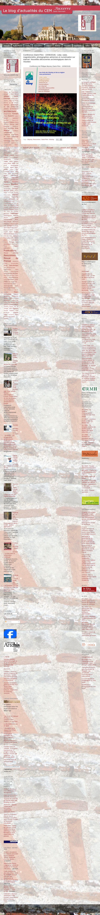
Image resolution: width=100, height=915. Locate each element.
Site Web (67, 46)
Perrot (5, 238)
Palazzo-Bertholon (9, 234)
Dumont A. (7, 669)
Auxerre (11, 116)
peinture (15, 236)
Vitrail (16, 314)
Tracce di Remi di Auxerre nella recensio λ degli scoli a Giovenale (89, 123)
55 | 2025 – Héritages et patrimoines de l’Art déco (89, 618)
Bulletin (57, 46)
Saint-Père (44, 139)
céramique (6, 147)
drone (5, 165)
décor (10, 161)
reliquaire (15, 253)
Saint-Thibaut (7, 289)
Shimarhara (7, 300)
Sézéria (16, 298)
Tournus (6, 310)
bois (17, 124)
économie (6, 167)
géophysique (7, 188)
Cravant (16, 159)
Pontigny (11, 242)
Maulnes (15, 215)
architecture (10, 111)
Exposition (15, 177)
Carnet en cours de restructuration (10, 760)
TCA (5, 304)
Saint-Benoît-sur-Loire (9, 267)
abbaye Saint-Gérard (11, 94)
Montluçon (15, 221)
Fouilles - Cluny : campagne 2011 (15, 331)
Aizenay (6, 102)
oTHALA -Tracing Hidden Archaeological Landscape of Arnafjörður (89, 577)
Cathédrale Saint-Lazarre (11, 142)
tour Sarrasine (13, 308)
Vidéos (48, 46)
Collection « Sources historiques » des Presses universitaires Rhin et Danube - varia (11, 897)
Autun (5, 116)
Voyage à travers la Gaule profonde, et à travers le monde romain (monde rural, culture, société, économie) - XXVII (88, 286)
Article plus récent (31, 147)
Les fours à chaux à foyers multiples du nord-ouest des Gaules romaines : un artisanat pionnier (88, 328)
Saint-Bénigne (13, 265)
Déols (9, 163)
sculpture (7, 296)
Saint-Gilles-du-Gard (9, 275)
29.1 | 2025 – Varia (88, 167)
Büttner (6, 130)
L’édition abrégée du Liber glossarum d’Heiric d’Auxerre (88, 116)
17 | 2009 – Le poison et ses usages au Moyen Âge (89, 420)
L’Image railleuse (87, 657)
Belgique (12, 122)
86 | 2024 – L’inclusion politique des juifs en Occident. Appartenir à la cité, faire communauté (89, 484)
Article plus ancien (68, 147)
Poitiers (6, 242)
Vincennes (11, 314)
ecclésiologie (14, 165)
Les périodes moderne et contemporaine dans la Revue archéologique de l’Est (89, 224)
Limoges (6, 207)
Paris (10, 236)
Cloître (16, 153)
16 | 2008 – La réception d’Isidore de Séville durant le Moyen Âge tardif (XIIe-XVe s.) (89, 428)
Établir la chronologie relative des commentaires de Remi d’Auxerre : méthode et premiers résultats (88, 107)
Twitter (87, 46)
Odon (16, 229)
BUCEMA (11, 128)
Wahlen (6, 318)
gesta (11, 190)
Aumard (15, 114)
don (17, 163)
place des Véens (12, 238)
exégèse (6, 177)
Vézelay (51, 139)
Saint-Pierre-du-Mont (10, 284)
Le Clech (14, 203)
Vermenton (6, 312)
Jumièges (12, 199)
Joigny (5, 199)
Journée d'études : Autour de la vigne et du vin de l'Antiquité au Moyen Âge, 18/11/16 (10, 663)
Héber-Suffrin (7, 195)
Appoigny (6, 104)
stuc (17, 302)
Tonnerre (6, 306)
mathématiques (8, 215)
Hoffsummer (7, 197)
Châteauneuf (15, 151)
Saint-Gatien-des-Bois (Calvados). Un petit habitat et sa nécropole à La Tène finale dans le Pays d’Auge (89, 338)
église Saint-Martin (13, 173)
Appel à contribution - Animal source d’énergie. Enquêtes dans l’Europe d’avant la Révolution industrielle (11, 819)
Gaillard (16, 186)
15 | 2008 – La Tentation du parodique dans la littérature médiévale (88, 437)
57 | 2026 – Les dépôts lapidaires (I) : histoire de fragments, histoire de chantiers (89, 601)
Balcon (6, 118)
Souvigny (13, 302)
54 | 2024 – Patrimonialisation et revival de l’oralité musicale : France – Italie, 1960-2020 (88, 626)
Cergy (11, 147)
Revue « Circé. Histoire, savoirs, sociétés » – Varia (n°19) (9, 888)
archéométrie (14, 109)
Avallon (16, 116)
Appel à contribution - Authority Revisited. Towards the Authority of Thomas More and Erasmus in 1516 (11, 798)
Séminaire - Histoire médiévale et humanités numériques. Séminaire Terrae (10, 808)
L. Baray (6, 657)
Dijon (13, 163)
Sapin (16, 292)
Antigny (16, 102)
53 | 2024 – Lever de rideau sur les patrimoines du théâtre (89, 633)
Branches (6, 126)
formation (15, 182)
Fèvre (5, 179)
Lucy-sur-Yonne (13, 207)
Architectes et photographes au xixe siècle (89, 686)
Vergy (16, 310)
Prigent (16, 246)
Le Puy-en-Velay (13, 205)
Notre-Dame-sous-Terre (11, 227)
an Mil (11, 102)
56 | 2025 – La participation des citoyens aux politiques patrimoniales (87, 610)
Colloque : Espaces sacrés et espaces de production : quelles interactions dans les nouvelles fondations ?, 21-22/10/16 (11, 676)
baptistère (15, 118)
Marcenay (6, 213)
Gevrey (16, 190)
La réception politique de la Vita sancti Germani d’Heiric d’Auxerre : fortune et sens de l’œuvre (88, 85)
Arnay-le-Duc (7, 114)
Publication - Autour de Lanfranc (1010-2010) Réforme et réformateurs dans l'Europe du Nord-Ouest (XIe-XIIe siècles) (10, 831)
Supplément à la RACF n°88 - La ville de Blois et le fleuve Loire (88, 276)
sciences (16, 294)
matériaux (14, 213)
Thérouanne (10, 304)
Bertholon (6, 124)
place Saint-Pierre (11, 240)
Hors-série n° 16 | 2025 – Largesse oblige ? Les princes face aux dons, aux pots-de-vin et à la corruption (88, 158)
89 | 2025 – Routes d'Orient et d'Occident (89, 467)
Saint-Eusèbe (7, 269)
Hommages (85, 271)
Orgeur (11, 231)
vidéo (5, 314)
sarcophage (7, 294)
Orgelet (6, 231)
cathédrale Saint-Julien (11, 141)
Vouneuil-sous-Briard (9, 316)
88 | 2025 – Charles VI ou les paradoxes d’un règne (89, 472)
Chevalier (7, 153)
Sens (11, 298)
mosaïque (6, 223)
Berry (16, 122)
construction (7, 159)
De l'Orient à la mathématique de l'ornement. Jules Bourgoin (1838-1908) (89, 662)
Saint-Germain (14, 271)
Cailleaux (16, 130)
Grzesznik (10, 192)
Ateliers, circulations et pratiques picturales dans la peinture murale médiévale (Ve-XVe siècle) (11, 855)
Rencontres (38, 46)
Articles (8, 622)
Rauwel (6, 253)
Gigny (5, 192)
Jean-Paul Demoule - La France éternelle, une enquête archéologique (88, 303)
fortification (7, 184)
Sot (9, 302)
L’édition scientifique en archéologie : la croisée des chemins (88, 211)
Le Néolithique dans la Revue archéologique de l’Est (89, 217)
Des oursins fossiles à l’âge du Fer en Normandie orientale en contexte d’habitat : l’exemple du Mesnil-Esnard (89, 377)
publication (7, 248)
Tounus (11, 306)
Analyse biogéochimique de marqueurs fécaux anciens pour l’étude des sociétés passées (89, 530)
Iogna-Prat (15, 197)
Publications (17, 46)
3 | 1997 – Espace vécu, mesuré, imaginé (87, 444)
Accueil (6, 46)
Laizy (9, 203)
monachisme (8, 219)
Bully (16, 128)
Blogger (53, 909)
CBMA (16, 145)
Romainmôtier (14, 263)
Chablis (16, 147)
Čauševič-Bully (7, 145)
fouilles (14, 184)
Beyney (30, 139)
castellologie (8, 132)
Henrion (15, 195)
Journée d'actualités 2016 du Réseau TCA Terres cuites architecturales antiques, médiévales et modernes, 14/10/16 (11, 688)
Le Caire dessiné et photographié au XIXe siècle (89, 680)
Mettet (16, 217)
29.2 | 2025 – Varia (88, 150)
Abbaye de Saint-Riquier (11, 92)
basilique (6, 120)
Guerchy (16, 192)
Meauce (6, 217)
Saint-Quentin (8, 286)
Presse (28, 46)
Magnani (11, 209)
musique (9, 226)
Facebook (77, 46)
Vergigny (11, 310)
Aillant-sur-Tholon (13, 100)
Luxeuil (6, 209)
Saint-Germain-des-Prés (11, 273)
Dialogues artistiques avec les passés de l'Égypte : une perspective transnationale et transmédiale (88, 672)
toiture (16, 304)
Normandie (15, 225)
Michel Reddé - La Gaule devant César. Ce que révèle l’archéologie (88, 295)
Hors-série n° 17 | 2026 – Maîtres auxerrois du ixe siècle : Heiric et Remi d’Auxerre (89, 143)
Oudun (16, 232)
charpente (7, 149)
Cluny (6, 155)
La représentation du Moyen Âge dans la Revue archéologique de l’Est (88, 232)
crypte (6, 161)
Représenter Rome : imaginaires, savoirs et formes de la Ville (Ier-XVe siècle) (11, 866)
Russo (5, 265)
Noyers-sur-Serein (8, 229)
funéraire (6, 186)
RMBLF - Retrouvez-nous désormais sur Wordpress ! (10, 790)
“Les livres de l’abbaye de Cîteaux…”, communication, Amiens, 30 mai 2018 (11, 718)
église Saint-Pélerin (11, 175)
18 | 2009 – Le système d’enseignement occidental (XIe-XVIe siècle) (88, 413)
